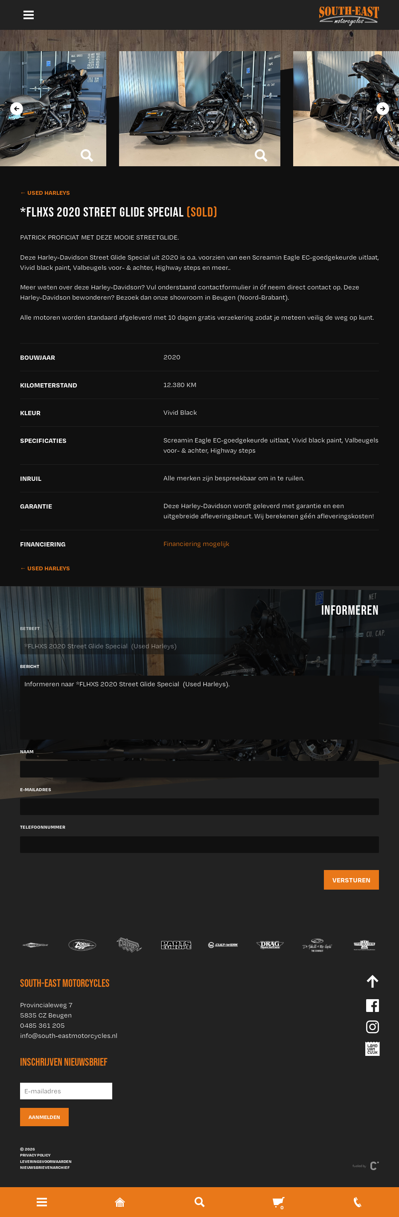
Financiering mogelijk (196, 544)
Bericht (29, 666)
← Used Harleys (45, 192)
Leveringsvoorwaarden (46, 1161)
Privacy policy (35, 1154)
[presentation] (16, 108)
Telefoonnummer (42, 827)
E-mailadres (35, 789)
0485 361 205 (42, 1025)
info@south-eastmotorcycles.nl (68, 1036)
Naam (27, 751)
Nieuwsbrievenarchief (45, 1167)
